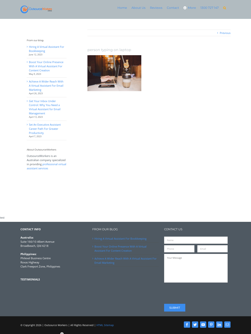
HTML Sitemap (105, 325)
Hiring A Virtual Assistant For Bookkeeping (120, 238)
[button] (224, 7)
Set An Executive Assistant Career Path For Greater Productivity (45, 129)
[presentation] (191, 291)
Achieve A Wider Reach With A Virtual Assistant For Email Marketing (46, 85)
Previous (225, 33)
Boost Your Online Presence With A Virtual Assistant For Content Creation (46, 66)
